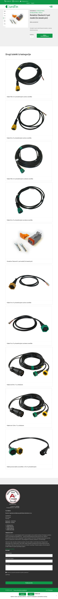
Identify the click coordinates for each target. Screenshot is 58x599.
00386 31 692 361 (10, 528)
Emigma (51, 590)
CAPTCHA (7, 574)
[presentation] (15, 578)
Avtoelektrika (40, 10)
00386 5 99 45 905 (10, 529)
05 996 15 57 (8, 1)
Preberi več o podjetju (9, 548)
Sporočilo (7, 564)
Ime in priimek (8, 553)
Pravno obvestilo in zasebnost (20, 590)
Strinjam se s (17, 572)
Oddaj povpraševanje (45, 36)
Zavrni (30, 594)
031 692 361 (16, 1)
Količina (32, 34)
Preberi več (37, 593)
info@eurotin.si (25, 1)
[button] (51, 6)
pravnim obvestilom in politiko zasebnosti (20, 572)
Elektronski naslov (9, 558)
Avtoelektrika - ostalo (36, 12)
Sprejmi (22, 594)
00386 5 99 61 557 (10, 526)
